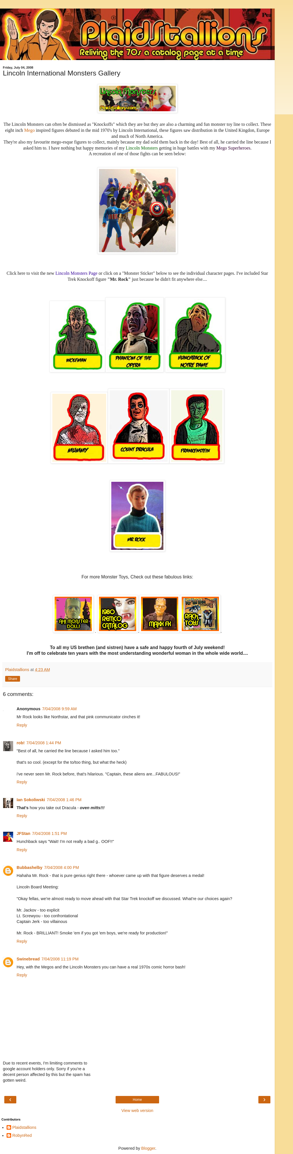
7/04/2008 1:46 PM (64, 799)
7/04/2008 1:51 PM (49, 833)
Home (137, 1100)
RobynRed (22, 1135)
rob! (21, 743)
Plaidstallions (24, 1127)
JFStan (23, 833)
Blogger (148, 1148)
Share (12, 679)
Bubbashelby (29, 867)
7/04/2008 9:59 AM (59, 709)
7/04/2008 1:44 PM (43, 743)
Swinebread (28, 959)
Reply (22, 725)
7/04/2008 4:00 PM (61, 867)
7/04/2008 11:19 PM (60, 959)
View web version (137, 1110)
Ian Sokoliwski (31, 799)
